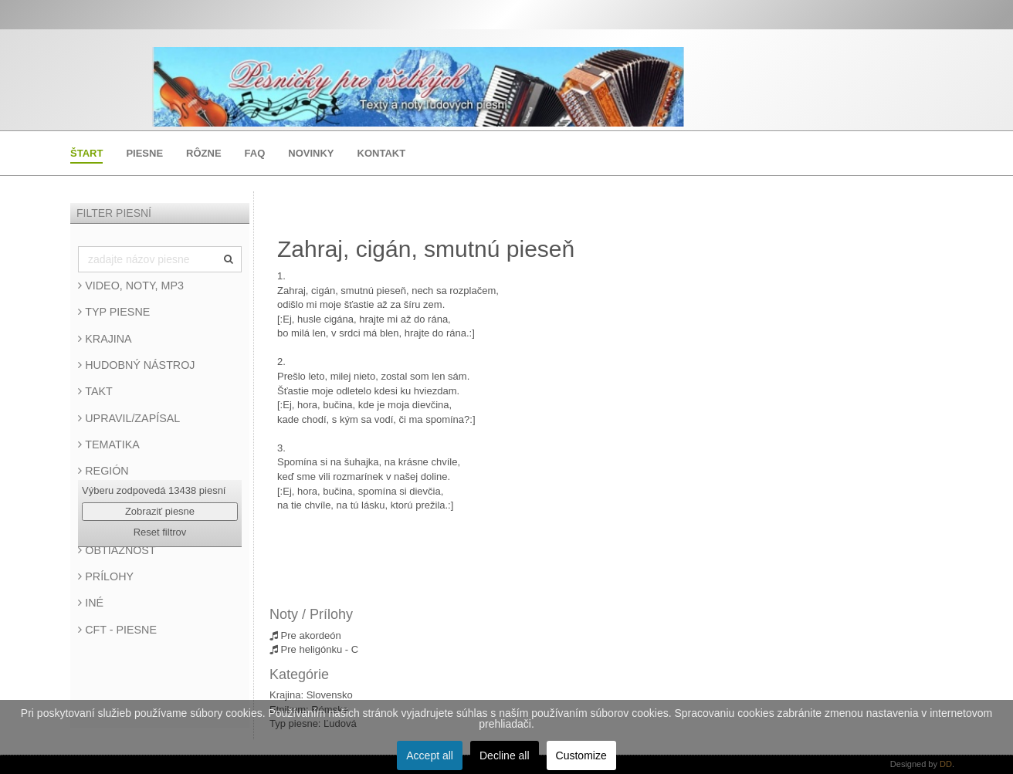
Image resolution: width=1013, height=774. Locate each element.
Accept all (429, 755)
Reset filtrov (160, 532)
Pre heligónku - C (313, 649)
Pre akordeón (305, 635)
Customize (581, 755)
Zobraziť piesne (160, 511)
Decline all (504, 755)
